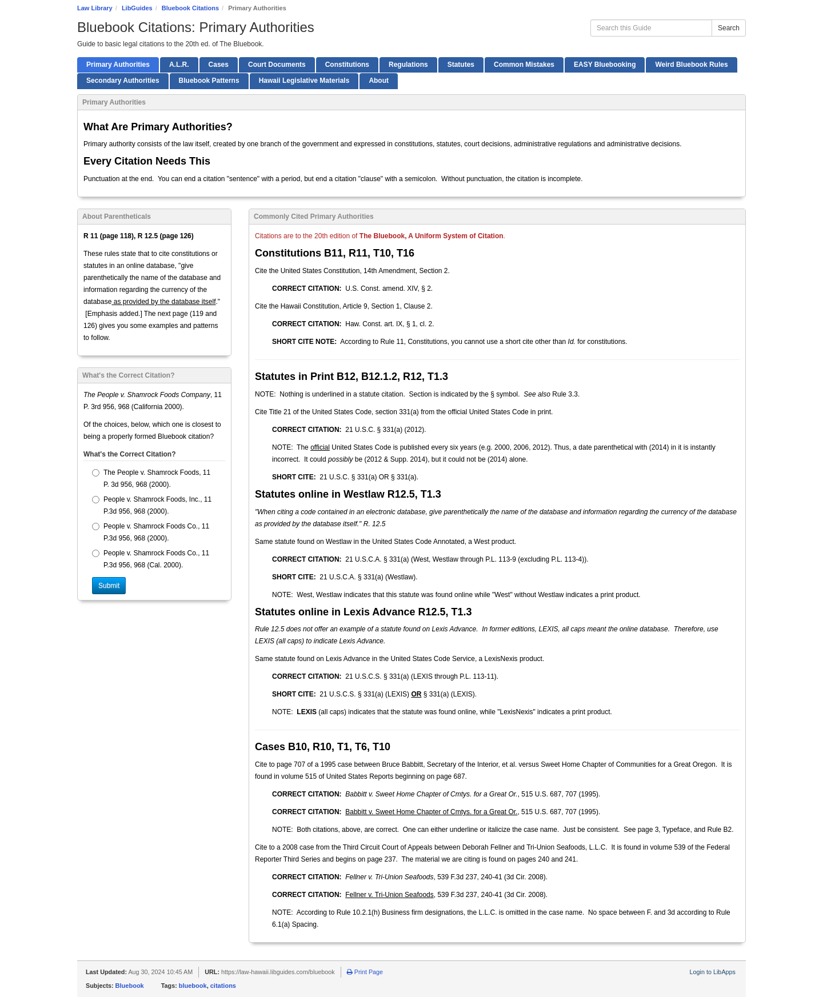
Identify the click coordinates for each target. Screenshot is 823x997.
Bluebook (129, 985)
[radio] (95, 473)
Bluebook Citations (190, 8)
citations (223, 985)
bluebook (193, 985)
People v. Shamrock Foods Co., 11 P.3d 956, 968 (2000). (150, 532)
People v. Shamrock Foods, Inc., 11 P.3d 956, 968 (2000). (151, 505)
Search (729, 28)
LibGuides (137, 8)
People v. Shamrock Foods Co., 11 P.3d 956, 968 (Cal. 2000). (150, 559)
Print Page (365, 971)
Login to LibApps (713, 971)
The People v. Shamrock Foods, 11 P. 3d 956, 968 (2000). (151, 479)
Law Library (95, 8)
